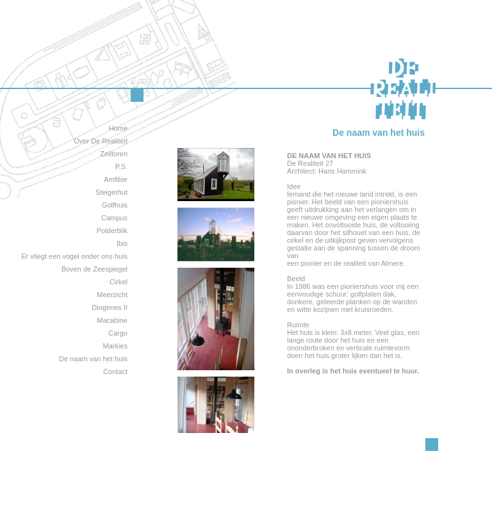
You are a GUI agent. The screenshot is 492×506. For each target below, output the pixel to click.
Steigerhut (111, 192)
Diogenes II (109, 307)
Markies (114, 346)
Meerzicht (112, 294)
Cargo (117, 333)
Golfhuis (114, 205)
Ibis (122, 243)
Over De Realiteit (100, 141)
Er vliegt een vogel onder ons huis (74, 256)
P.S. (121, 166)
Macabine (112, 320)
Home (118, 128)
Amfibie (115, 179)
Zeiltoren (113, 154)
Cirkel (118, 282)
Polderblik (112, 230)
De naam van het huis (93, 359)
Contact (115, 371)
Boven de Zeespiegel (94, 269)
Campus (114, 218)
